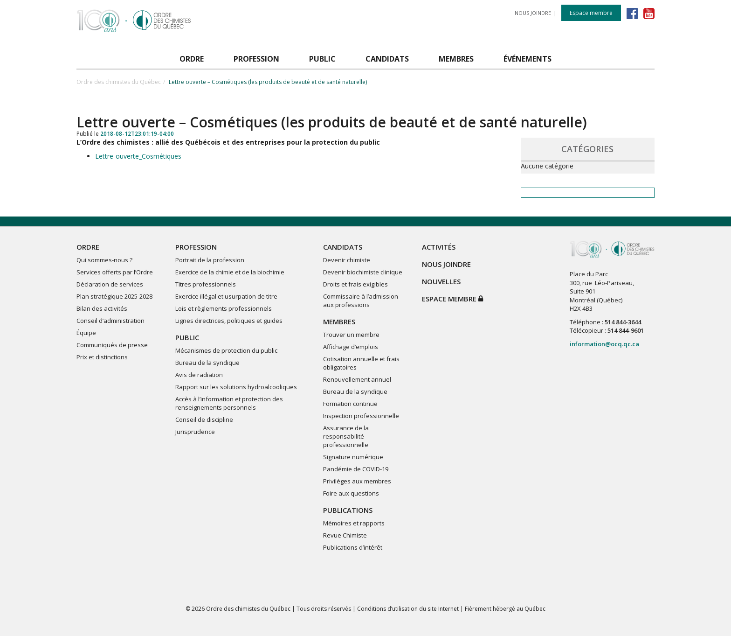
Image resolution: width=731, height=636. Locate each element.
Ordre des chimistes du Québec (118, 82)
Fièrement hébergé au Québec (505, 609)
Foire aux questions (351, 493)
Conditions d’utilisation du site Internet (408, 609)
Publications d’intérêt (352, 547)
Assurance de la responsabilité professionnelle (346, 436)
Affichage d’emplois (350, 346)
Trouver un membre (351, 334)
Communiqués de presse (112, 345)
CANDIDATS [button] (387, 59)
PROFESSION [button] (256, 59)
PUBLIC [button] (322, 59)
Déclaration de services (109, 284)
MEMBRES (339, 321)
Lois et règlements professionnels (223, 308)
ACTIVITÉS (438, 247)
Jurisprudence (195, 431)
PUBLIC (187, 337)
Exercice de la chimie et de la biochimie (229, 272)
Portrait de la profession (209, 260)
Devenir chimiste (346, 260)
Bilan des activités (101, 308)
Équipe (86, 332)
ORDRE (87, 247)
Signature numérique (353, 457)
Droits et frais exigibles (355, 284)
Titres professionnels (205, 284)
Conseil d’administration (110, 320)
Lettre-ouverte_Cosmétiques (138, 156)
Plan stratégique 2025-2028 (114, 296)
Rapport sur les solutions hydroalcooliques (236, 387)
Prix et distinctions (102, 357)
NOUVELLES (441, 281)
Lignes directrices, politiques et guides (229, 320)
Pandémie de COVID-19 (355, 469)
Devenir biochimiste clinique (362, 272)
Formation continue (350, 403)
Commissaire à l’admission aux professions (360, 300)
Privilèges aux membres (357, 481)
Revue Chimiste (345, 535)
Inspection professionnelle (361, 416)
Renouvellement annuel (357, 379)
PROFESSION (196, 247)
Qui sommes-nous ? (104, 260)
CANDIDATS (342, 247)
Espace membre (591, 13)
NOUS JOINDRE (533, 12)
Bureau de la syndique (207, 362)
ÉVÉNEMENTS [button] (527, 59)
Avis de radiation (199, 374)
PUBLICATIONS (347, 510)
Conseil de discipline (204, 419)
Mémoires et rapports (354, 523)
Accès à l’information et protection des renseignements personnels (229, 403)
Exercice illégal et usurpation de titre (226, 296)
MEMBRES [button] (456, 59)
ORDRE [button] (191, 59)
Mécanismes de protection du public (226, 350)
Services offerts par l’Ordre (114, 272)
